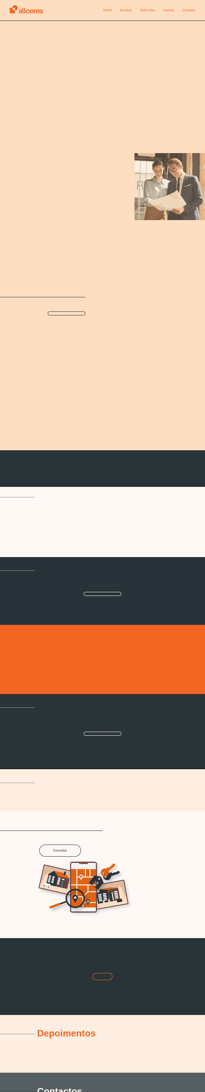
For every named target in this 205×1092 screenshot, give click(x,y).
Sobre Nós (147, 10)
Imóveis (168, 10)
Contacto (188, 10)
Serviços (126, 10)
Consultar (60, 850)
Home (107, 10)
